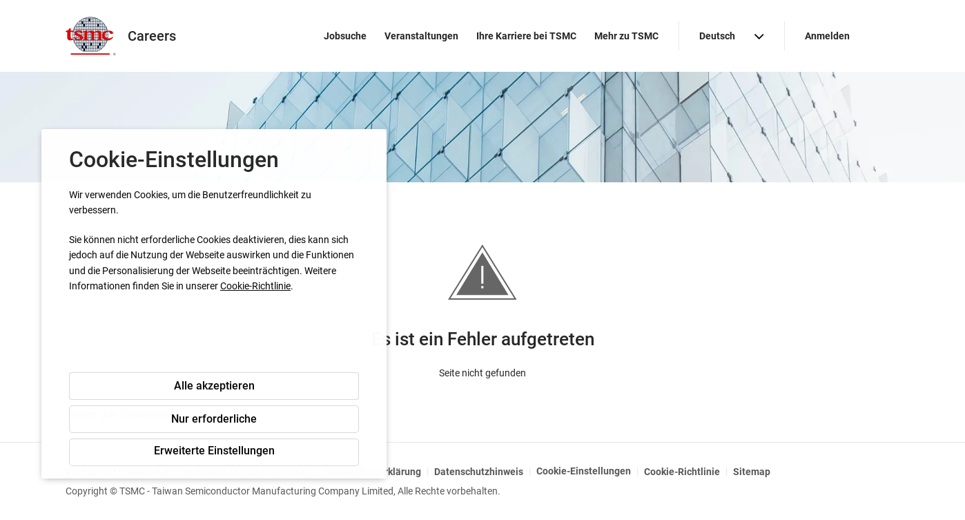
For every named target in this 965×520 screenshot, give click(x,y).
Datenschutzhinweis (478, 471)
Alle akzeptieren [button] (214, 385)
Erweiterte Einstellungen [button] (214, 450)
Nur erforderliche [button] (214, 418)
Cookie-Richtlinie (255, 285)
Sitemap (751, 471)
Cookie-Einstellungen (583, 470)
